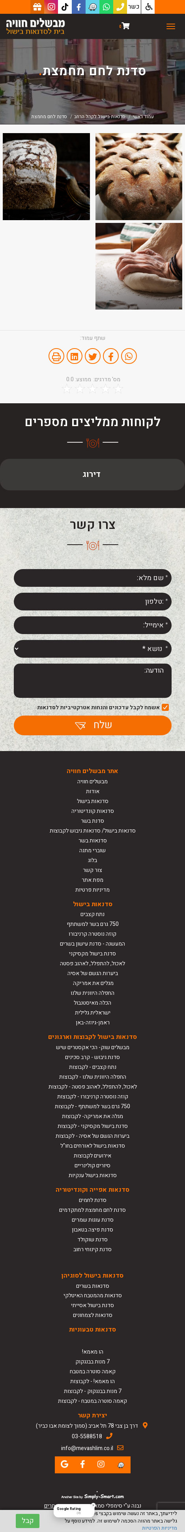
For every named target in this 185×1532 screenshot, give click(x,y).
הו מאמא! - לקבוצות (92, 1381)
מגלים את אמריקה (93, 983)
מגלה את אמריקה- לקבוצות (92, 1116)
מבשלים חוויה (92, 781)
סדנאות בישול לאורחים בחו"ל (92, 1146)
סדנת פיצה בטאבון (92, 1230)
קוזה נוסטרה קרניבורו (92, 934)
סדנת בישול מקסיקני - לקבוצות (93, 1126)
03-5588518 (87, 1436)
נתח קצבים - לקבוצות (92, 1067)
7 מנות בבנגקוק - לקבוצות (92, 1391)
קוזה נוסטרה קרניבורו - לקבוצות (92, 1096)
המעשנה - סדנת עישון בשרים (92, 944)
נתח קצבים (92, 914)
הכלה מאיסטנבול (92, 1003)
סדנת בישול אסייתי (92, 1305)
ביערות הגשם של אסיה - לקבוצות (92, 1136)
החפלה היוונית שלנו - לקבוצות (92, 1077)
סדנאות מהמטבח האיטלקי (93, 1295)
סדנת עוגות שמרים (93, 1220)
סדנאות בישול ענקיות (93, 1175)
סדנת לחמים (93, 1200)
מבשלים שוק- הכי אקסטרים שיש (92, 1047)
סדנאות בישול (92, 801)
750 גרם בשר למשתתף (93, 924)
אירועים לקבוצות (92, 1156)
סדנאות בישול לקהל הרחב (99, 116)
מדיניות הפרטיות (159, 1528)
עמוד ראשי (143, 116)
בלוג (92, 860)
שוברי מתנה (92, 850)
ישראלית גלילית (92, 1013)
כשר (134, 6)
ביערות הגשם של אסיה (92, 973)
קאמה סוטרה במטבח (93, 1371)
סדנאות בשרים (92, 1286)
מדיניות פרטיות (92, 890)
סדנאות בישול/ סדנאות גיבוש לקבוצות (93, 831)
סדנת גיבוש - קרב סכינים (92, 1057)
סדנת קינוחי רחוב (92, 1249)
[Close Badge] (93, 1505)
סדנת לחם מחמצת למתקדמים (92, 1210)
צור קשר (92, 870)
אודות (92, 791)
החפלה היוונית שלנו (92, 993)
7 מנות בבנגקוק (92, 1362)
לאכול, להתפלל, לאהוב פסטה (92, 963)
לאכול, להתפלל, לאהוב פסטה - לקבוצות (93, 1087)
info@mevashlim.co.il (87, 1448)
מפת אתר (92, 880)
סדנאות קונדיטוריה (92, 811)
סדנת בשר (92, 821)
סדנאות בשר (92, 840)
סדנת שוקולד (92, 1239)
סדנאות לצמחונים (92, 1315)
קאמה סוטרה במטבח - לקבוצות (92, 1401)
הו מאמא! (92, 1352)
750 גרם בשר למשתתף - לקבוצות (92, 1106)
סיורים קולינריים (92, 1165)
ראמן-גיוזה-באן (93, 1022)
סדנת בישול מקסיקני (92, 954)
